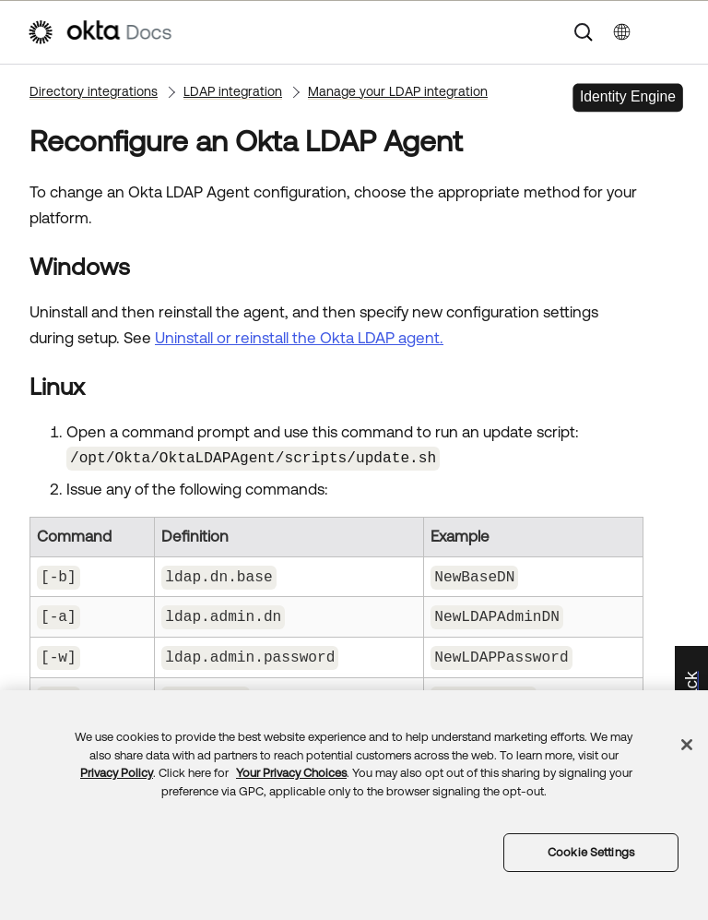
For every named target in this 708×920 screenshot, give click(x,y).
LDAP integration (232, 91)
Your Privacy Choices (291, 773)
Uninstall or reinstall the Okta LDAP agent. (299, 338)
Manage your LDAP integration (398, 91)
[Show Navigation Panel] (672, 32)
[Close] (687, 744)
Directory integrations (94, 91)
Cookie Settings (591, 852)
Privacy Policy (116, 773)
